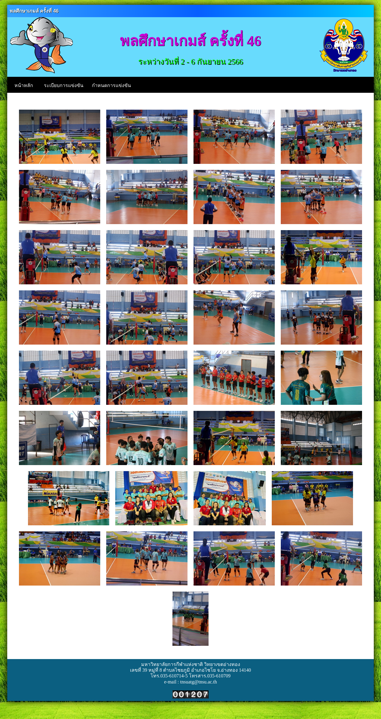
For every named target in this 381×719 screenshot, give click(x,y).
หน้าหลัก (23, 85)
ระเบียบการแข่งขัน (63, 85)
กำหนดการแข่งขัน (111, 85)
